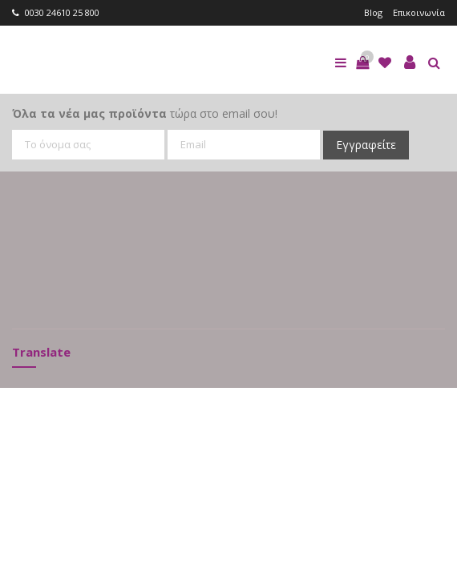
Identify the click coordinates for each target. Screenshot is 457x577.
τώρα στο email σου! (144, 113)
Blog (373, 12)
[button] (362, 62)
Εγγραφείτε (366, 144)
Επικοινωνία (419, 12)
